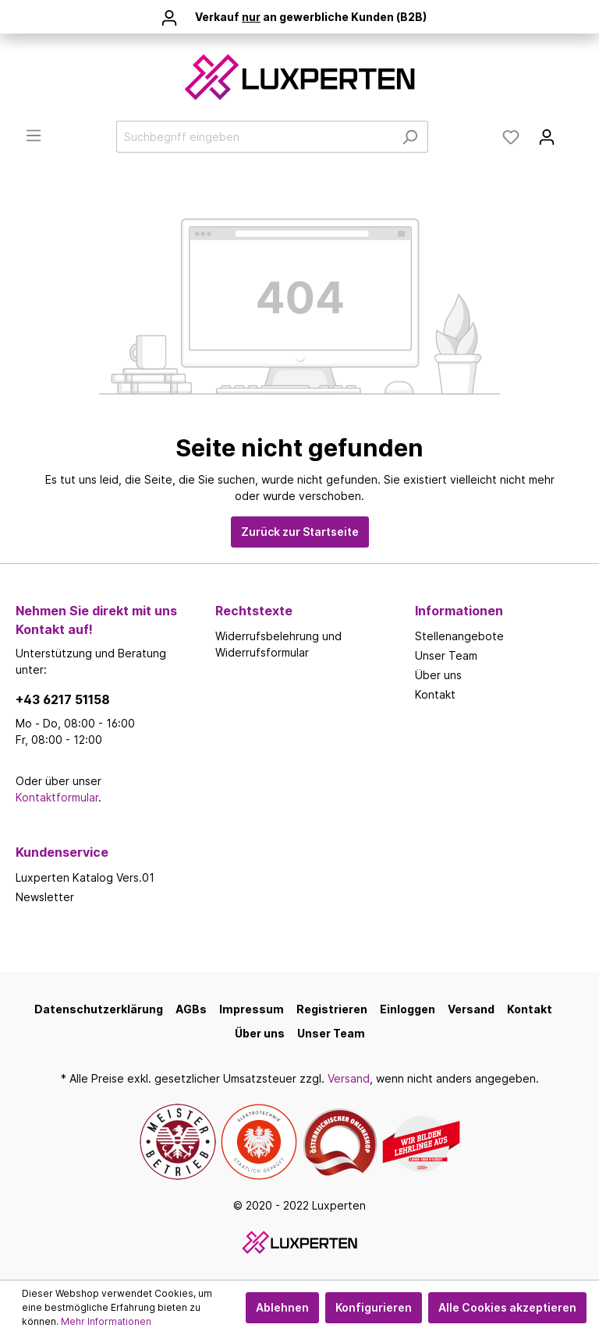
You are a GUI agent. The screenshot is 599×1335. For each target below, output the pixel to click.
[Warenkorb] (574, 131)
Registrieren (331, 1009)
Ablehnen (282, 1307)
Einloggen (407, 1009)
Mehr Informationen (106, 1321)
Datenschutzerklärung (98, 1009)
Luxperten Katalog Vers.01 (85, 877)
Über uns (438, 675)
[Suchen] (410, 137)
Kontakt (435, 694)
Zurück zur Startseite (300, 531)
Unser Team (446, 655)
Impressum (251, 1009)
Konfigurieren (373, 1307)
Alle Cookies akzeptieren (507, 1307)
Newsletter (45, 897)
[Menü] (33, 135)
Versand (471, 1009)
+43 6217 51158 (63, 699)
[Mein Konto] (547, 137)
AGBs (191, 1009)
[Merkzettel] (511, 137)
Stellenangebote (459, 636)
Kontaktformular (57, 797)
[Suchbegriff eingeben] (254, 137)
